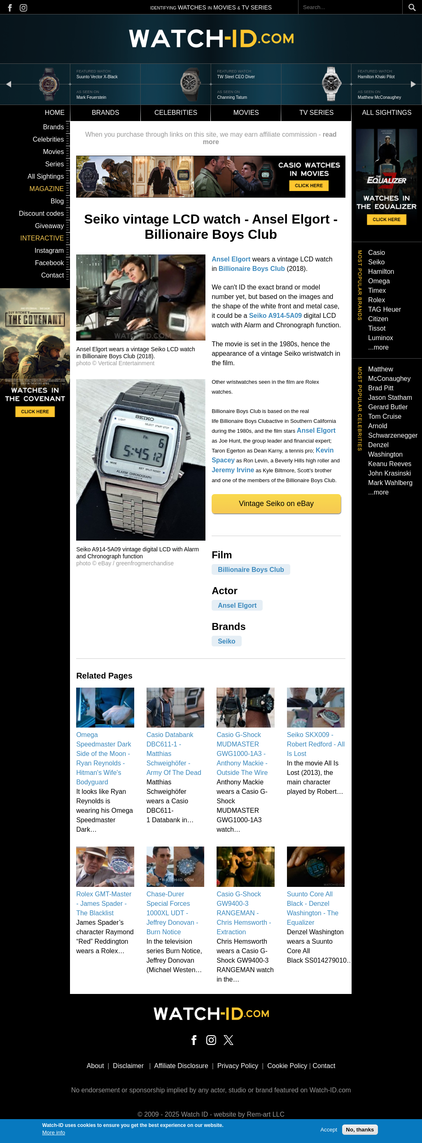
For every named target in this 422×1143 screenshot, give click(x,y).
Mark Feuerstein (91, 97)
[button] (140, 338)
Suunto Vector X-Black (97, 77)
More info (53, 1133)
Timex (377, 290)
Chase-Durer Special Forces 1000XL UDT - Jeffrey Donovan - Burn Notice (172, 913)
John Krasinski (389, 473)
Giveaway (49, 225)
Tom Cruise (384, 416)
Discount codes (41, 213)
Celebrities (175, 112)
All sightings (386, 112)
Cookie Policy (287, 1065)
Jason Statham (390, 397)
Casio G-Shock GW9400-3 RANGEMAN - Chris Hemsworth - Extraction (244, 913)
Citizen (378, 318)
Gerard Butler (388, 407)
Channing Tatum (232, 97)
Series (54, 164)
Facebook (49, 262)
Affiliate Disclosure (181, 1065)
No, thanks (360, 1130)
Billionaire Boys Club (252, 268)
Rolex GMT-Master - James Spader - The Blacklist (103, 904)
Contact (52, 275)
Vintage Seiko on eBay (276, 503)
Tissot (376, 328)
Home (55, 112)
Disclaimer (128, 1065)
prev (8, 83)
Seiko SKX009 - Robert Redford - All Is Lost (316, 744)
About (95, 1065)
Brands (105, 112)
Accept (328, 1130)
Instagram (49, 250)
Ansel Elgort (231, 259)
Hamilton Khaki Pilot (376, 77)
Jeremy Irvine (233, 470)
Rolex (376, 299)
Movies (246, 112)
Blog (57, 201)
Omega (378, 281)
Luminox (380, 337)
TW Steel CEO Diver (236, 77)
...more (378, 347)
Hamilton (381, 271)
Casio (376, 252)
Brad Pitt (380, 388)
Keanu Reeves (389, 463)
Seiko (226, 640)
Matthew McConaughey (379, 97)
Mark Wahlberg (390, 482)
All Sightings (46, 176)
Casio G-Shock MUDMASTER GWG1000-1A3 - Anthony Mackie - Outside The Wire (242, 753)
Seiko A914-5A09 (275, 315)
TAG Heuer (384, 309)
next (413, 83)
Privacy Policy (238, 1065)
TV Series (316, 112)
